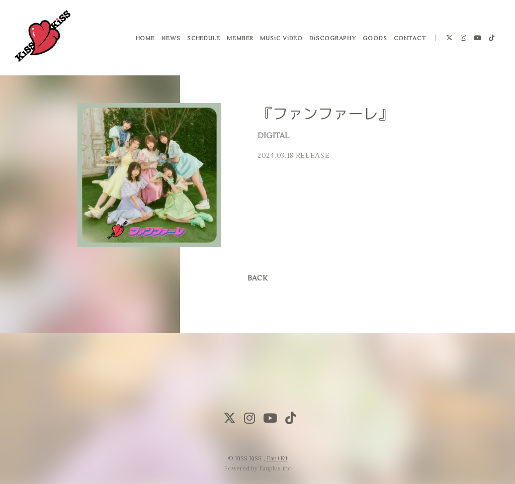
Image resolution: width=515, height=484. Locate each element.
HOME (144, 40)
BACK (257, 278)
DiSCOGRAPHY (332, 40)
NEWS (170, 40)
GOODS (374, 40)
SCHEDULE (202, 40)
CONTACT (409, 40)
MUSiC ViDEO (281, 40)
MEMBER (239, 40)
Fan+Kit (277, 458)
